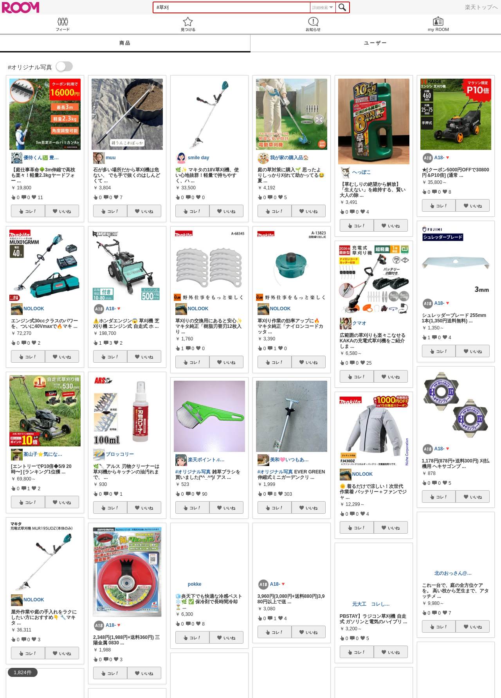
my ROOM (438, 24)
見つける (187, 24)
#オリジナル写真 (193, 472)
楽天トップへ (481, 7)
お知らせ (313, 24)
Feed (62, 24)
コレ (31, 211)
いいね (65, 211)
